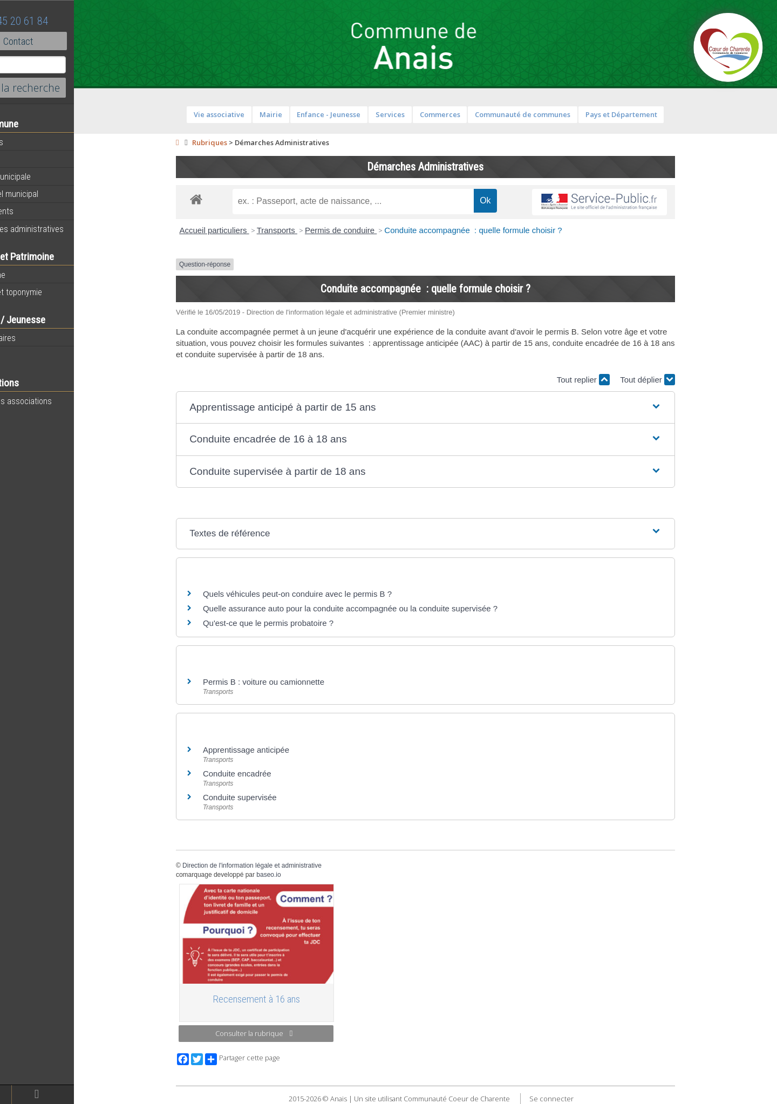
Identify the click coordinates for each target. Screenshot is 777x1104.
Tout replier (605, 379)
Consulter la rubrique (276, 1033)
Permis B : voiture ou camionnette (286, 681)
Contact (59, 41)
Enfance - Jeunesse (351, 114)
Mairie (293, 114)
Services (412, 114)
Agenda (22, 159)
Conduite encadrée (260, 773)
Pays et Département (643, 114)
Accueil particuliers (236, 230)
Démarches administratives (57, 228)
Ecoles (21, 355)
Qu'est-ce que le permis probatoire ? (291, 623)
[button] (448, 408)
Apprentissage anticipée (269, 749)
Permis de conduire (363, 230)
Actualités (27, 142)
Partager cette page (265, 1059)
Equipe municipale (41, 176)
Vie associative (241, 114)
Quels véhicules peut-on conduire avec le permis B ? (320, 593)
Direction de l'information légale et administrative (274, 865)
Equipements (32, 211)
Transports (299, 230)
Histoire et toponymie (46, 292)
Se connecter (573, 1098)
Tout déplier (670, 379)
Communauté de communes (545, 114)
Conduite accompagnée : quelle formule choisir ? (495, 230)
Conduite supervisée (262, 797)
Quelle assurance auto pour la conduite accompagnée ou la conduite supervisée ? (373, 608)
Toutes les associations (51, 401)
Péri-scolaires (33, 337)
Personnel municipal (44, 193)
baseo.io (291, 874)
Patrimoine (28, 274)
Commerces (462, 114)
